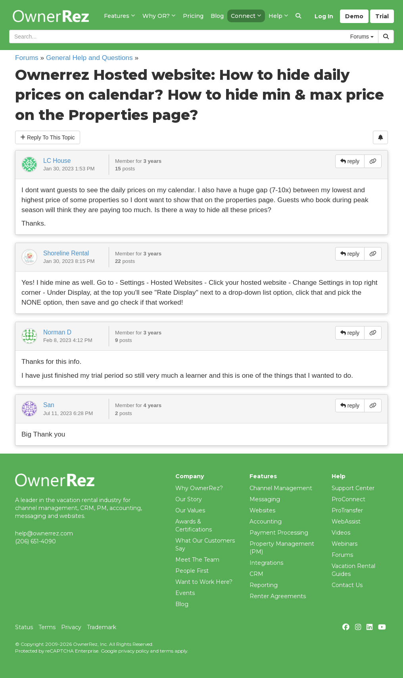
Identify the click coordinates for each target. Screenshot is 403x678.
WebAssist (346, 521)
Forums (26, 58)
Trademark (101, 627)
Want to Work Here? (203, 581)
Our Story (188, 499)
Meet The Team (197, 559)
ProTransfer (347, 510)
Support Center (353, 488)
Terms (47, 627)
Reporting (263, 585)
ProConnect (348, 499)
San (48, 405)
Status (24, 627)
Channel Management (280, 488)
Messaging (264, 499)
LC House (57, 160)
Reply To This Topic (47, 137)
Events (185, 593)
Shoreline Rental (66, 253)
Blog (181, 604)
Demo (354, 16)
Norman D (57, 332)
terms (166, 651)
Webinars (344, 543)
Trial (382, 16)
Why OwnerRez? (199, 488)
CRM (256, 574)
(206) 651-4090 (35, 541)
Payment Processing (278, 532)
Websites (262, 510)
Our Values (190, 510)
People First (192, 570)
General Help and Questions (89, 58)
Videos (341, 532)
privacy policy (133, 651)
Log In (324, 16)
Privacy (71, 627)
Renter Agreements (277, 596)
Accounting (265, 521)
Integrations (266, 562)
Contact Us (347, 585)
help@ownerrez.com (44, 533)
